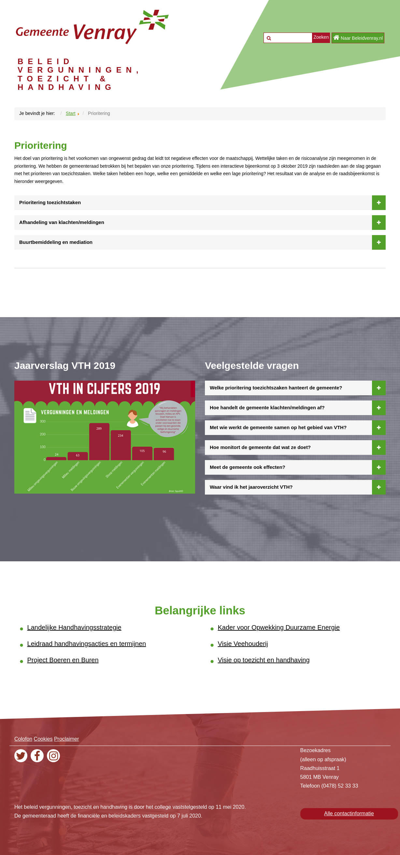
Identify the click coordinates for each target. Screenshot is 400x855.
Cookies (43, 739)
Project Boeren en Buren (63, 660)
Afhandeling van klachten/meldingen (202, 222)
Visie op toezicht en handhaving (264, 660)
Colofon (23, 739)
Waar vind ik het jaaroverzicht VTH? (298, 487)
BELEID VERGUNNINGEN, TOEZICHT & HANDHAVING (80, 74)
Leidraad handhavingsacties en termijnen (86, 643)
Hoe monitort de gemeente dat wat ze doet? (298, 447)
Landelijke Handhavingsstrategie (74, 627)
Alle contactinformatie (349, 813)
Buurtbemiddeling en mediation (202, 242)
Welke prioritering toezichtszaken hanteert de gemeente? (298, 388)
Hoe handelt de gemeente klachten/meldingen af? (298, 407)
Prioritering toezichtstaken (202, 202)
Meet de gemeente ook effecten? (298, 467)
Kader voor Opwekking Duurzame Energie (279, 627)
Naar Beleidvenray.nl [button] (358, 37)
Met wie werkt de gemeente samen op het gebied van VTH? (298, 427)
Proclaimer (66, 739)
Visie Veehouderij (243, 643)
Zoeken (321, 37)
